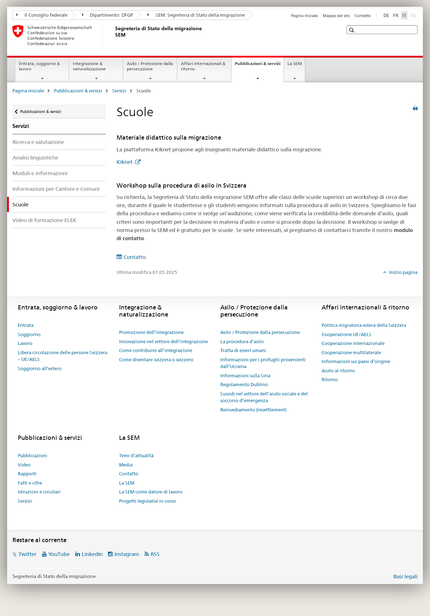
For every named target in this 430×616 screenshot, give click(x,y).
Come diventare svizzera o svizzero (156, 359)
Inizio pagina (403, 272)
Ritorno (330, 379)
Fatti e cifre (30, 483)
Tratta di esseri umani (243, 350)
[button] (352, 30)
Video (24, 465)
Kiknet (125, 161)
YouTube (59, 554)
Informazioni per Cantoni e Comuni (56, 188)
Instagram (126, 554)
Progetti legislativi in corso (147, 501)
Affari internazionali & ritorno (203, 66)
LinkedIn (92, 554)
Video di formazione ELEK (44, 220)
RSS (155, 554)
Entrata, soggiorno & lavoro (39, 66)
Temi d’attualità (136, 455)
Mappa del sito (336, 15)
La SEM (294, 63)
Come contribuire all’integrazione (155, 350)
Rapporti (27, 473)
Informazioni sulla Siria (245, 375)
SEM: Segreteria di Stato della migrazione (196, 15)
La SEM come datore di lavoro (150, 492)
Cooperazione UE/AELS (346, 334)
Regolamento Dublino (244, 384)
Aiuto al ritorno (338, 370)
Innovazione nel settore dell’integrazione (163, 341)
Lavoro (25, 343)
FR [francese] (395, 15)
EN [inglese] (414, 15)
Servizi (119, 90)
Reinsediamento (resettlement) (253, 409)
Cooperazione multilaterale (351, 352)
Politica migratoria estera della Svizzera (364, 325)
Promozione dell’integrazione (151, 332)
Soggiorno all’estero (39, 368)
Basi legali (405, 576)
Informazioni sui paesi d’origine (356, 361)
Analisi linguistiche (35, 157)
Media (126, 465)
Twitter (27, 554)
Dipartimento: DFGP (107, 15)
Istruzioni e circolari (39, 492)
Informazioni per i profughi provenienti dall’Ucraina (263, 363)
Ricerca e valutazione (38, 142)
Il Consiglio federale (42, 15)
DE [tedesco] (386, 15)
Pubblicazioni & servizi (259, 65)
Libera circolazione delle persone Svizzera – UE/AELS (62, 356)
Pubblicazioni (32, 455)
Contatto (363, 15)
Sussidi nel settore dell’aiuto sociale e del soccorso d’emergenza (264, 397)
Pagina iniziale (304, 15)
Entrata (25, 325)
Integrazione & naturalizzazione (89, 66)
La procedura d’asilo (242, 341)
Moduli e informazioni (40, 173)
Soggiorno (29, 334)
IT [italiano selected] (404, 15)
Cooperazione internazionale (353, 343)
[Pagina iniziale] (113, 35)
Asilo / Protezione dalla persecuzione (150, 66)
